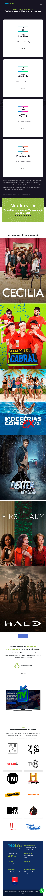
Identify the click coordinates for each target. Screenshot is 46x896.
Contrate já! (23, 673)
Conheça (23, 48)
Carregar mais (23, 635)
